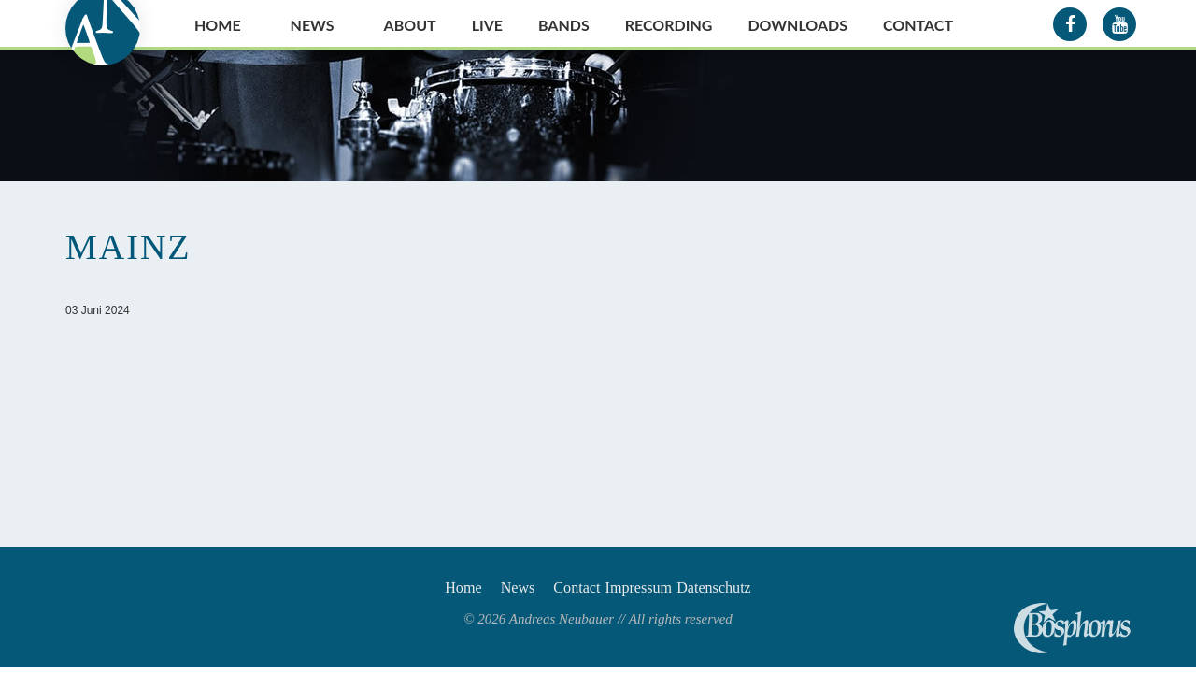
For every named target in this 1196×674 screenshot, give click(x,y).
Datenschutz (752, 590)
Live (487, 25)
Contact (918, 25)
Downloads (797, 25)
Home (217, 25)
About (410, 25)
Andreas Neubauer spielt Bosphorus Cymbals (1072, 628)
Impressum (655, 590)
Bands (564, 25)
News (313, 25)
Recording (669, 25)
